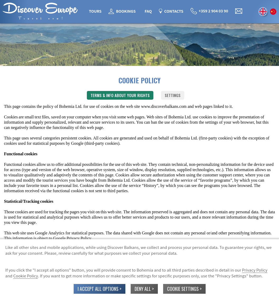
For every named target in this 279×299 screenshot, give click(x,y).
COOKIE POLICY (139, 80)
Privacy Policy (254, 270)
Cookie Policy (25, 275)
